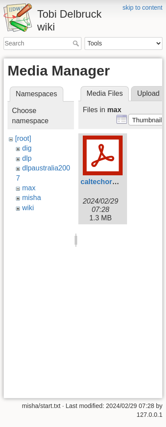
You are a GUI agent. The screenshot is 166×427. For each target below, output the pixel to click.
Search (77, 43)
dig (26, 148)
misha (31, 197)
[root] (23, 138)
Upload (148, 93)
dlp (26, 158)
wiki (28, 208)
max (28, 188)
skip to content (142, 7)
